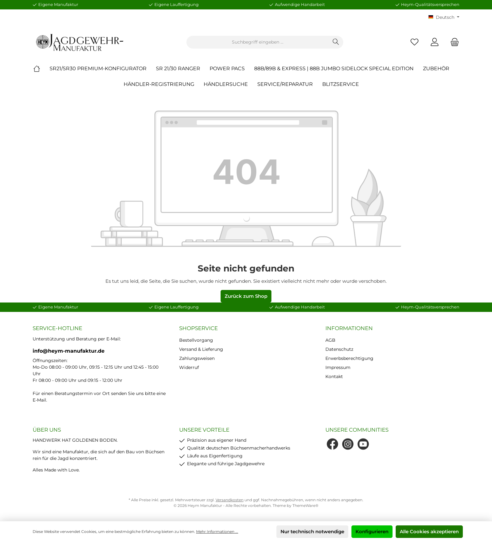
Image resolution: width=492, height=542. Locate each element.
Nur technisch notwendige (312, 531)
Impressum (337, 367)
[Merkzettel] (414, 42)
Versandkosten (229, 499)
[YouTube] (363, 444)
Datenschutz (339, 349)
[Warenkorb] (452, 42)
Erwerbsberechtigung (349, 358)
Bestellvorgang (196, 340)
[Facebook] (332, 444)
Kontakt (334, 376)
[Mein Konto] (434, 42)
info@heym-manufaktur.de (68, 351)
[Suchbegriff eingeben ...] (257, 42)
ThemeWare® (305, 505)
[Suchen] (336, 42)
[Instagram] (348, 444)
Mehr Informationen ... (217, 531)
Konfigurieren (372, 531)
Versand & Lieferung (201, 349)
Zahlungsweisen (197, 358)
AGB (330, 340)
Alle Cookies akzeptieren (429, 531)
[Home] (41, 68)
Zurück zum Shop (246, 296)
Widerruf (189, 367)
